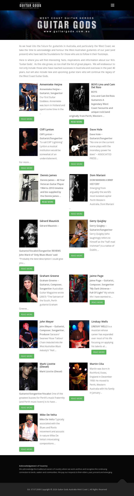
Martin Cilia (97, 363)
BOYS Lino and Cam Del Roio (103, 86)
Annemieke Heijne (51, 84)
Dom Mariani (98, 175)
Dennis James (48, 175)
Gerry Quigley (98, 221)
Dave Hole (96, 129)
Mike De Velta (48, 414)
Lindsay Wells (99, 321)
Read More (26, 119)
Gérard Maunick (49, 221)
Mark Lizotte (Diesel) (47, 365)
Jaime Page (96, 275)
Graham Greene (49, 275)
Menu (112, 5)
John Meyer (47, 321)
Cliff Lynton (47, 129)
